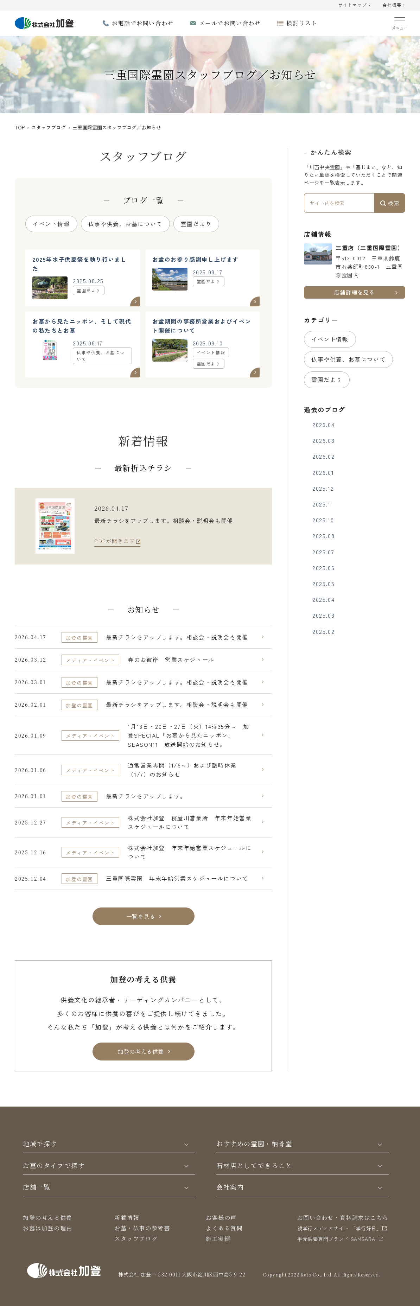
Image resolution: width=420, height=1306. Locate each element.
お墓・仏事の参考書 (142, 1228)
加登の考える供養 (47, 1217)
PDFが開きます (114, 540)
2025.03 (323, 615)
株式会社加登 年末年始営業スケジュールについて (190, 852)
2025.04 (323, 599)
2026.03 (323, 440)
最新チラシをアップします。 (146, 796)
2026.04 (323, 424)
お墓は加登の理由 (47, 1228)
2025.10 (323, 520)
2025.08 (323, 535)
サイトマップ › (354, 5)
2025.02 (323, 631)
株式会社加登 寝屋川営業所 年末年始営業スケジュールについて (190, 822)
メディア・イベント (90, 660)
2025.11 (322, 504)
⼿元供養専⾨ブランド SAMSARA (336, 1238)
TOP (20, 127)
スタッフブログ (48, 127)
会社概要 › (393, 5)
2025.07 (323, 552)
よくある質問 (224, 1228)
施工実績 (218, 1239)
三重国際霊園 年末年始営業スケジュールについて (177, 878)
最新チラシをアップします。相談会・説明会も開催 (177, 637)
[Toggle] (186, 1143)
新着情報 (126, 1217)
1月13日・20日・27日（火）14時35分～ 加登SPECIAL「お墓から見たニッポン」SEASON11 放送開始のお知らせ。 (188, 735)
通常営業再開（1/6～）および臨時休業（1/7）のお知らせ (182, 769)
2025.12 (323, 488)
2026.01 (323, 472)
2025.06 (323, 567)
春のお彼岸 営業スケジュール (171, 659)
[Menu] (399, 22)
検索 (389, 203)
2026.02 (323, 456)
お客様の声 (221, 1217)
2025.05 (323, 583)
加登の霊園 (79, 637)
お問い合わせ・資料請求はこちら (342, 1217)
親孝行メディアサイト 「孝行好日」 (339, 1228)
